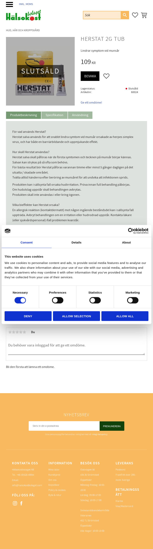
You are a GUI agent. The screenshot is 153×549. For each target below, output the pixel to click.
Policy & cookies (57, 490)
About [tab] (126, 242)
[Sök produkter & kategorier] (102, 15)
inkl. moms (26, 4)
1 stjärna (10, 332)
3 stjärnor (17, 332)
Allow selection (76, 316)
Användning (80, 115)
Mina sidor (54, 469)
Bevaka (90, 76)
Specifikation (54, 115)
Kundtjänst (54, 474)
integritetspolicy (99, 434)
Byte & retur (54, 495)
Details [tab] (76, 242)
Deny (28, 316)
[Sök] (125, 15)
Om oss (52, 480)
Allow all (125, 316)
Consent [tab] (27, 242)
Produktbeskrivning (23, 115)
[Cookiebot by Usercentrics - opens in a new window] (131, 231)
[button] (9, 4)
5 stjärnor (24, 332)
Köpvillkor (53, 485)
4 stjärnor (21, 332)
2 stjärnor (13, 332)
